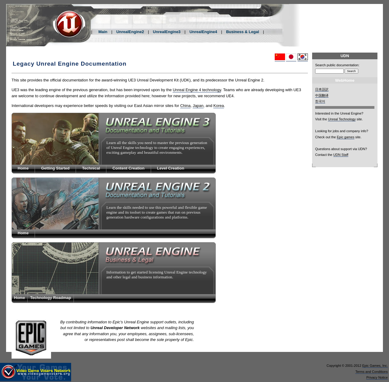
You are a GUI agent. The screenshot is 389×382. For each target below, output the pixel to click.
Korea (218, 105)
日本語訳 (322, 89)
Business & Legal (242, 31)
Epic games (345, 137)
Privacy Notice (377, 377)
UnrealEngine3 (167, 31)
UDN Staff (341, 155)
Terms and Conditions (371, 371)
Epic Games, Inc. (375, 365)
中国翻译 (322, 95)
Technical (91, 168)
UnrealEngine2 (130, 31)
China (185, 105)
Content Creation (128, 168)
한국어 (320, 101)
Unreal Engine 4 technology (197, 90)
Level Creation (170, 168)
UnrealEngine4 (203, 31)
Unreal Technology (342, 119)
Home (23, 168)
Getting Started (55, 168)
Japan (198, 105)
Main (103, 31)
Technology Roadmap (50, 297)
